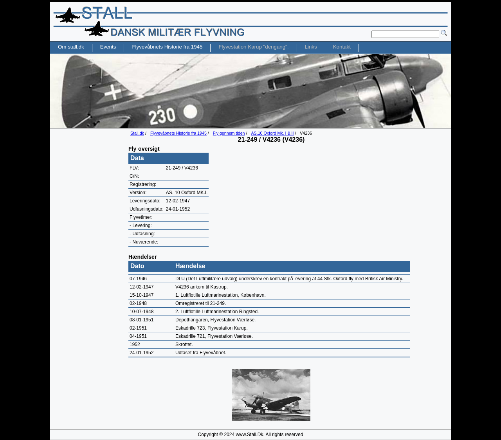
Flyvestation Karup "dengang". (253, 47)
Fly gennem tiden (229, 133)
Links (311, 47)
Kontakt (342, 47)
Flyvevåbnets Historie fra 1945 (178, 133)
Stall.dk (137, 133)
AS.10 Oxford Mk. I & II (272, 133)
